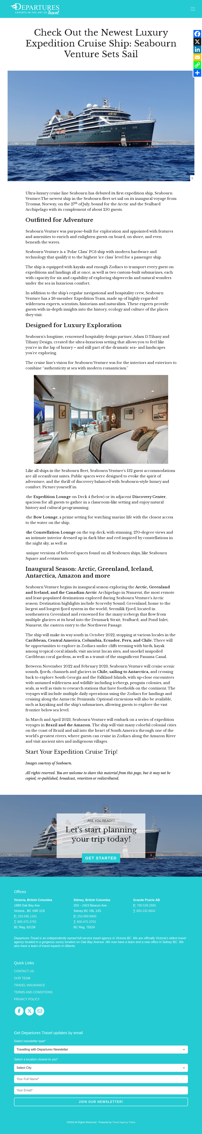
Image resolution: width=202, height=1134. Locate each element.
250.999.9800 (87, 916)
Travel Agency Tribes (123, 1122)
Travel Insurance (29, 985)
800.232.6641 (145, 911)
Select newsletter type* (30, 1041)
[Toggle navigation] (193, 9)
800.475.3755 (26, 921)
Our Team (22, 978)
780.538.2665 (146, 905)
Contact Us (24, 971)
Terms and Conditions (33, 992)
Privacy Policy (27, 999)
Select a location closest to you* (36, 1059)
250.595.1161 (27, 916)
